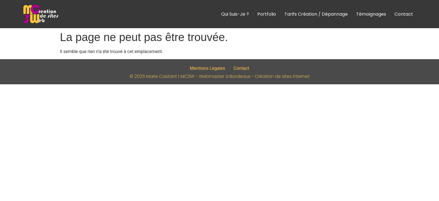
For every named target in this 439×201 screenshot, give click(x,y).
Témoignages (371, 14)
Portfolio (266, 14)
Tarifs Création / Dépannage (316, 14)
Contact (403, 14)
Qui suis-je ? (235, 14)
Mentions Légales (207, 68)
